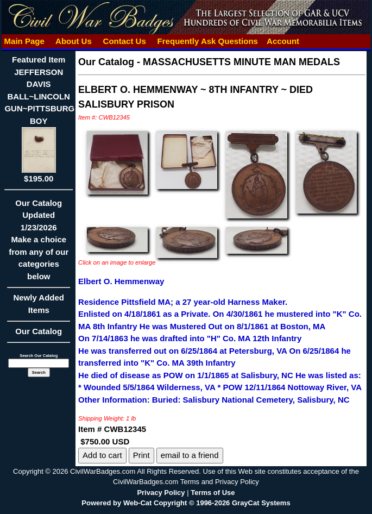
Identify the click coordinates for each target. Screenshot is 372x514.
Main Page (24, 41)
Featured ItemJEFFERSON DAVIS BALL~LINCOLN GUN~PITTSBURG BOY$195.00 (39, 119)
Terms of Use (213, 492)
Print (141, 455)
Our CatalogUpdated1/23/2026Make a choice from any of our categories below (38, 243)
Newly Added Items (38, 307)
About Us (73, 41)
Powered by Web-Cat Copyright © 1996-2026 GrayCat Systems (185, 503)
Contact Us (124, 41)
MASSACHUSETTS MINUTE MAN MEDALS (241, 62)
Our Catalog (38, 331)
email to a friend (190, 455)
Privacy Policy (161, 492)
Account (283, 41)
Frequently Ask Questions (207, 41)
